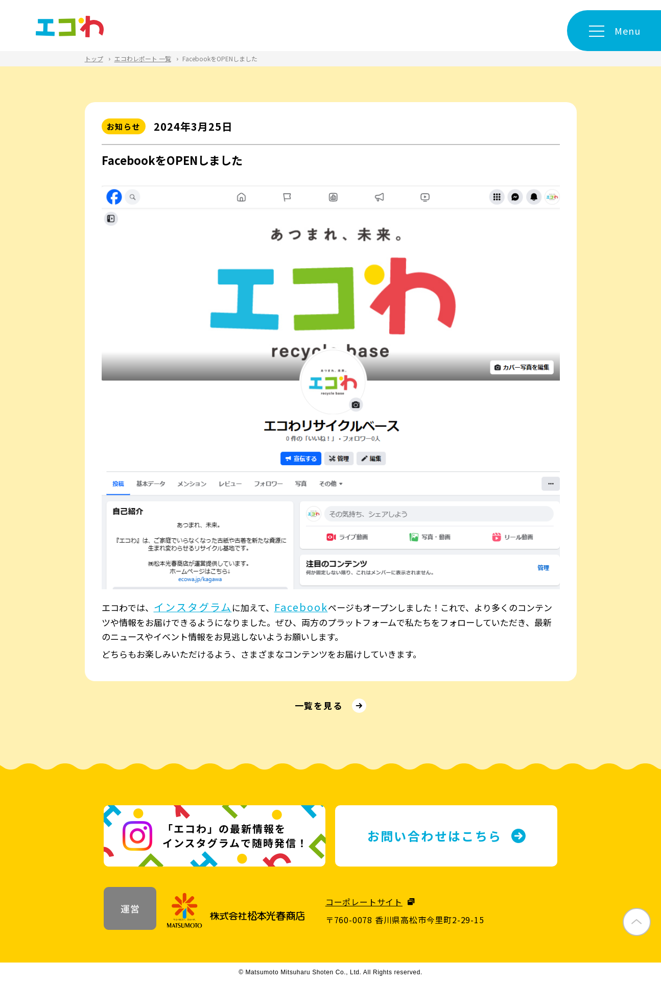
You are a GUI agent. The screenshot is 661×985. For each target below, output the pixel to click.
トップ (94, 58)
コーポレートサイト (364, 905)
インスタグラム (196, 606)
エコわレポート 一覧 (142, 58)
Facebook (307, 606)
